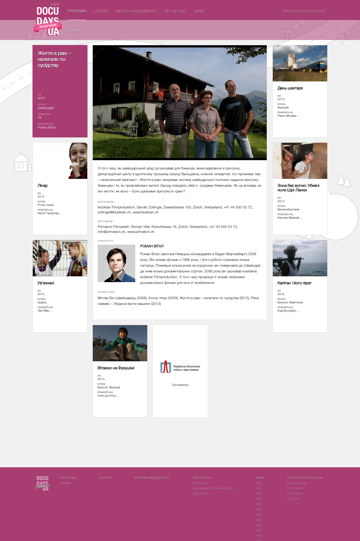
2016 (259, 525)
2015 (259, 530)
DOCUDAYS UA (296, 483)
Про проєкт (175, 11)
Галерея (101, 11)
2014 (259, 535)
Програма (77, 11)
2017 (259, 520)
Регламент (201, 483)
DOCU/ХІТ (293, 499)
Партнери (200, 493)
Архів (199, 11)
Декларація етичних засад (213, 488)
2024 (259, 483)
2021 (259, 499)
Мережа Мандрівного (136, 11)
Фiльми (74, 31)
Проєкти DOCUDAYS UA (304, 11)
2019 (259, 509)
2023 (259, 488)
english (55, 3)
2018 (259, 514)
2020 (259, 504)
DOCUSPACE (295, 493)
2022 (259, 493)
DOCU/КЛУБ (295, 488)
